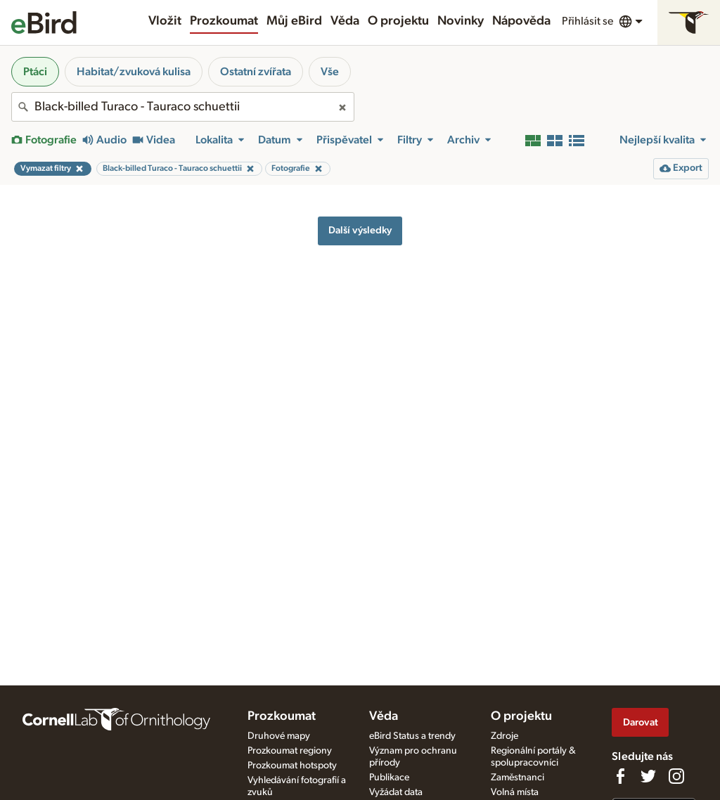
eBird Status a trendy (412, 736)
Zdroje (504, 736)
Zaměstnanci (517, 777)
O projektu (398, 21)
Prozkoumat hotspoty (292, 765)
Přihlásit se (587, 21)
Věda (344, 21)
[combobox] (182, 107)
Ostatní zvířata (255, 71)
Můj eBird (294, 21)
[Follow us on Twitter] (648, 776)
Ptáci (35, 71)
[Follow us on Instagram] (676, 776)
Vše (330, 71)
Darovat (640, 722)
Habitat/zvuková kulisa (134, 71)
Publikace (389, 777)
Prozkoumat (224, 21)
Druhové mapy (279, 736)
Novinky (460, 21)
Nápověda (521, 21)
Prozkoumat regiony (290, 751)
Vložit (164, 21)
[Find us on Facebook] (620, 776)
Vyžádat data (396, 792)
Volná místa (515, 792)
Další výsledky (360, 230)
